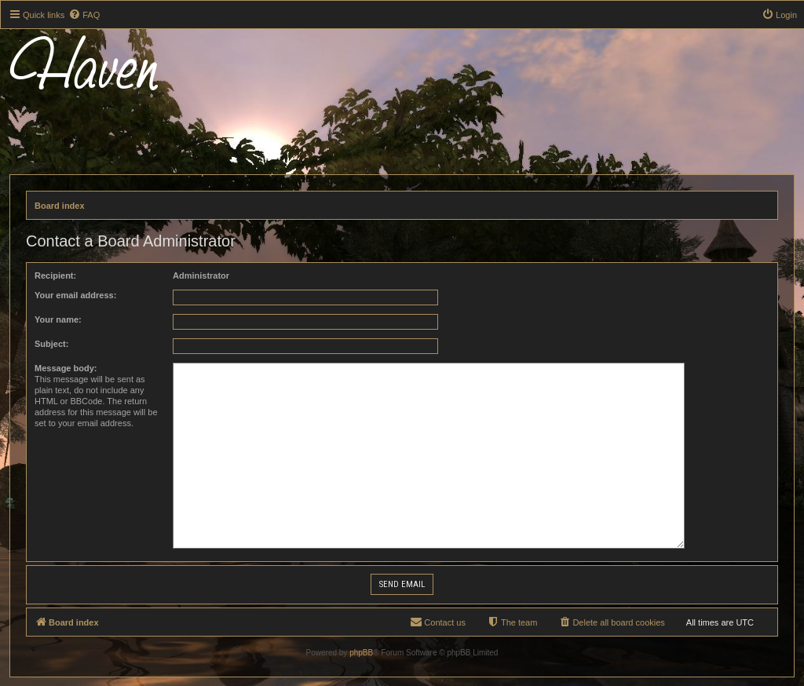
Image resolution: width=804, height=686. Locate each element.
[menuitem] (84, 14)
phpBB (361, 652)
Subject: (51, 343)
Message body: (66, 368)
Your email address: (75, 295)
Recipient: (55, 275)
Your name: (58, 319)
